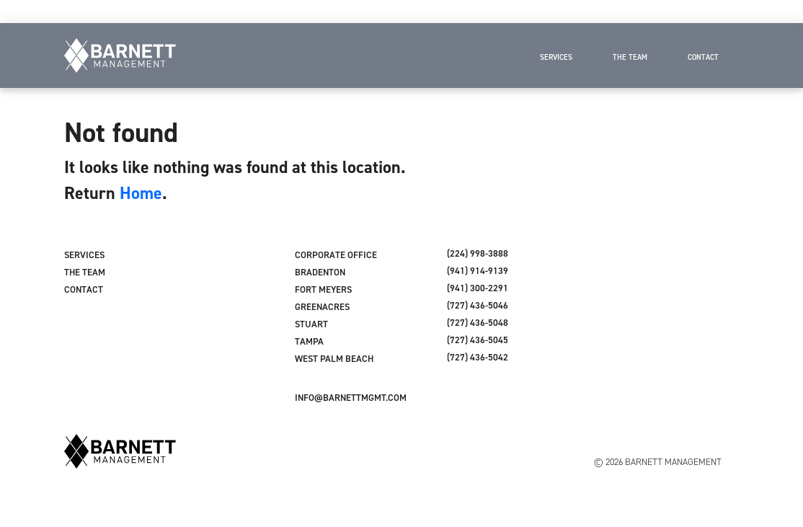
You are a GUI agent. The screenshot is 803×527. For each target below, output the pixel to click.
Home (141, 193)
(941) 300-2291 (477, 288)
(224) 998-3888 (477, 253)
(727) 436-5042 (477, 357)
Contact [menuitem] (703, 57)
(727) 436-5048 (477, 322)
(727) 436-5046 (477, 305)
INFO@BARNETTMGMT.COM (351, 397)
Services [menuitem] (556, 57)
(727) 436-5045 (477, 340)
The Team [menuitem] (630, 57)
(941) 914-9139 (477, 271)
